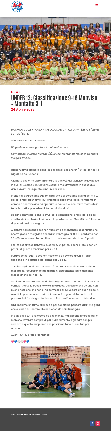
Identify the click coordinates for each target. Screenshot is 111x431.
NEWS (16, 92)
